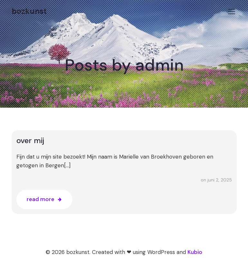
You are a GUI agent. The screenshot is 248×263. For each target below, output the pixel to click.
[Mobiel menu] (232, 11)
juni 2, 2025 (219, 180)
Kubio (195, 252)
